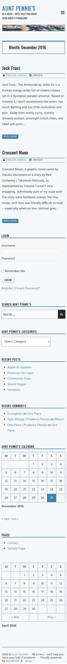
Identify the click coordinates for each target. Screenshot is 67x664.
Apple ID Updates (19, 367)
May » (52, 617)
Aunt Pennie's (18, 8)
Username (8, 245)
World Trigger (16, 384)
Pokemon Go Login (20, 373)
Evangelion (14, 414)
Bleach (59, 419)
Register (7, 288)
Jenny (28, 661)
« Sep (5, 519)
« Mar (15, 617)
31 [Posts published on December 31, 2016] (51, 497)
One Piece (34, 414)
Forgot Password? (27, 288)
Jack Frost (11, 68)
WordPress (12, 661)
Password (8, 258)
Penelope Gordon (16, 75)
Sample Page (16, 548)
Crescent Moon (15, 152)
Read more (10, 137)
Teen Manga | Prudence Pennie (28, 419)
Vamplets (13, 389)
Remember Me (13, 271)
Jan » (15, 519)
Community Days (19, 378)
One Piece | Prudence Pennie (27, 425)
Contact (12, 543)
